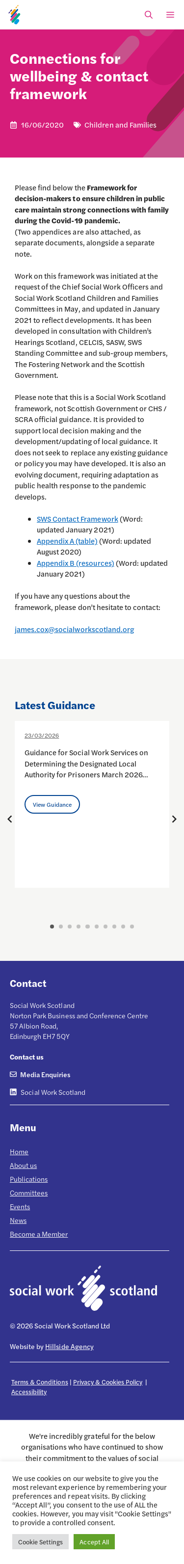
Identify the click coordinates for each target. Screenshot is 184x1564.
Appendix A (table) (67, 540)
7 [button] (105, 926)
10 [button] (132, 926)
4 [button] (78, 926)
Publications (29, 1179)
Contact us (27, 1056)
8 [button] (114, 926)
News (18, 1220)
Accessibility (29, 1391)
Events (20, 1206)
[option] (92, 804)
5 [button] (87, 926)
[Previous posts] (9, 819)
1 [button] (52, 926)
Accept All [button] (93, 1541)
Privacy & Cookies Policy (108, 1381)
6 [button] (97, 926)
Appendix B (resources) (75, 562)
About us (23, 1165)
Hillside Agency (69, 1346)
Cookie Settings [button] (40, 1541)
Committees (29, 1192)
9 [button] (123, 926)
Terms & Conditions (39, 1381)
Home (19, 1151)
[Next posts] (174, 819)
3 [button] (70, 926)
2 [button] (61, 926)
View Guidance (52, 804)
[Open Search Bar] (148, 14)
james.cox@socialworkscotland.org (74, 629)
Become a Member (39, 1234)
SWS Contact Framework (77, 518)
